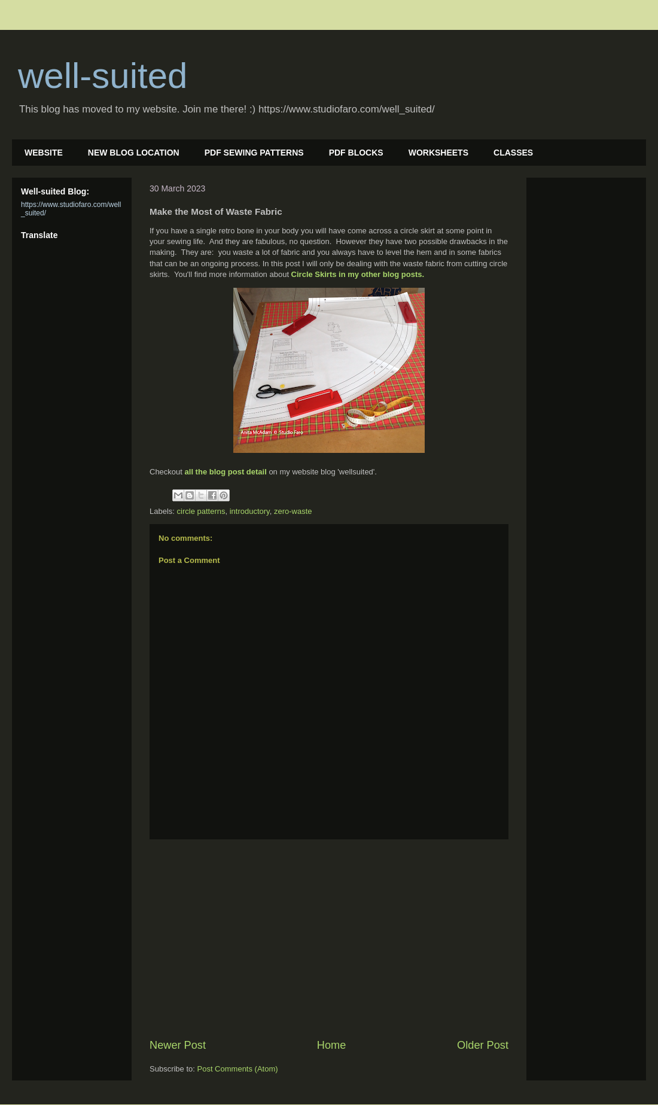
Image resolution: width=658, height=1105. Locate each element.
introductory (250, 511)
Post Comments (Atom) (237, 1068)
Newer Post (178, 1045)
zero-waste (293, 511)
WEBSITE (44, 152)
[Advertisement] (329, 938)
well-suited (102, 76)
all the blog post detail (226, 471)
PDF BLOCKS (356, 152)
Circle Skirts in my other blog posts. (358, 274)
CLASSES (513, 152)
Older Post (482, 1045)
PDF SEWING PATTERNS (254, 152)
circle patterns (201, 511)
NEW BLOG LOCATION (133, 152)
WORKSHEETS (438, 152)
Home (331, 1045)
